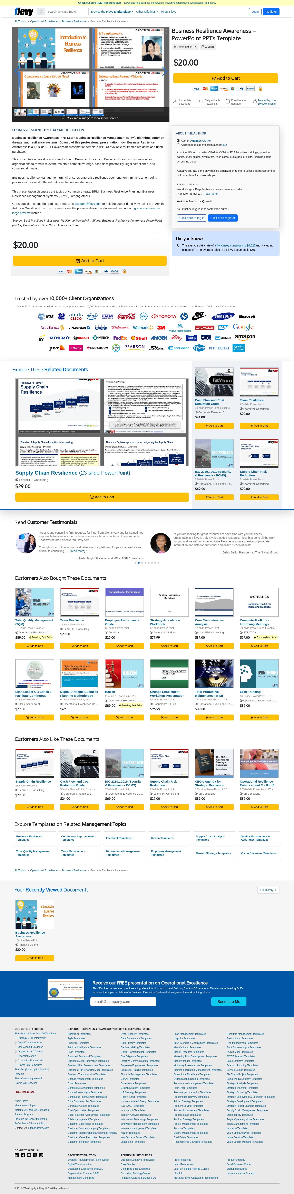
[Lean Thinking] (259, 673)
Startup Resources (237, 1168)
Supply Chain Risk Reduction (253, 473)
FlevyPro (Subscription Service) (32, 1069)
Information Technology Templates (139, 1119)
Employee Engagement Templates (139, 1065)
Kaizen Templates (162, 838)
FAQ (17, 1123)
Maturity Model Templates (188, 1061)
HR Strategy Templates (133, 1092)
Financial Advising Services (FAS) (139, 1177)
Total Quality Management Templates (33, 853)
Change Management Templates (85, 1079)
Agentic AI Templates (79, 1034)
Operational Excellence (44, 21)
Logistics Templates (184, 1038)
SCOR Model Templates (240, 1052)
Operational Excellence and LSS (85, 1168)
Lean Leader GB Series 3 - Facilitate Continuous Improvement (34, 695)
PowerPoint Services (26, 1083)
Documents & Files (165, 632)
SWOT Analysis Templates (241, 1056)
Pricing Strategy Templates (188, 1101)
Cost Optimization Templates (83, 1110)
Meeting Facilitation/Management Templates (198, 1070)
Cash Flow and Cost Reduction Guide (209, 402)
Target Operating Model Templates (245, 1119)
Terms (25, 1123)
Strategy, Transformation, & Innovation (88, 1159)
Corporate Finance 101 (212, 412)
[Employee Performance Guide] (124, 602)
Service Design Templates (241, 1070)
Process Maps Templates (187, 1114)
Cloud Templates (77, 1083)
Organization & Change (29, 1051)
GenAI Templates (130, 1079)
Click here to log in (192, 218)
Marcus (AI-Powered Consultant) (32, 1110)
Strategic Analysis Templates (242, 1083)
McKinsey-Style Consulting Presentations (196, 1177)
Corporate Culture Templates (83, 1105)
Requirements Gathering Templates (193, 1141)
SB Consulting (206, 793)
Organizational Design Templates (192, 1079)
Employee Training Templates (137, 1070)
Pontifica (114, 632)
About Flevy (168, 11)
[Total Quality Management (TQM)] (34, 602)
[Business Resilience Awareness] (34, 914)
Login (255, 11)
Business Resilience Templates (29, 838)
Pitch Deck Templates (185, 1087)
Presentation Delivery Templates (191, 1096)
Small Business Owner (239, 1164)
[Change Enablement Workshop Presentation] (169, 673)
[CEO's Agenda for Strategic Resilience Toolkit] (214, 763)
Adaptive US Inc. (29, 944)
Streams (19, 1074)
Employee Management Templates (166, 853)
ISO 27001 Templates (132, 1105)
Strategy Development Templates (245, 1101)
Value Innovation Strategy (241, 1173)
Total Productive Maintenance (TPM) (209, 693)
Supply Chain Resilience (33, 781)
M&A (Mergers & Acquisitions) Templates (196, 1043)
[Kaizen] (124, 673)
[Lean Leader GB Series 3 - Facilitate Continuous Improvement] (34, 673)
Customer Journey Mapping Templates (89, 1128)
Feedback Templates (119, 838)
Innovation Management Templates (140, 1123)
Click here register (222, 218)
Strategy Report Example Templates (246, 1105)
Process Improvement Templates (191, 1110)
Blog (42, 1123)
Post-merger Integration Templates (192, 1092)
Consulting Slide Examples (135, 1168)
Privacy (34, 1123)
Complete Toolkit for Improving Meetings (255, 622)
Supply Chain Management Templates (247, 1110)
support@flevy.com (88, 203)
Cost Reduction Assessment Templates (89, 1114)
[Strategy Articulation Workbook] (169, 602)
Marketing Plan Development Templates (195, 1056)
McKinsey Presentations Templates (193, 1065)
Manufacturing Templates (187, 1047)
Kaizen (110, 691)
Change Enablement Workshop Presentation (167, 693)
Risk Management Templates (242, 1043)
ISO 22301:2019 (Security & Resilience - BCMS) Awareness (213, 475)
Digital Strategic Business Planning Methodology (79, 693)
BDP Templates (76, 1052)
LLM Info (178, 1173)
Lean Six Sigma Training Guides (191, 1168)
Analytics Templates (78, 1043)
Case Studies (128, 1164)
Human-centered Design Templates (140, 1101)
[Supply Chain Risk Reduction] (259, 453)
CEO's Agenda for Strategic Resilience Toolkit (209, 785)
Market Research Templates (189, 1052)
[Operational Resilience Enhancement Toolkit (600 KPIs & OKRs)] (259, 763)
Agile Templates (76, 1038)
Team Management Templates (73, 853)
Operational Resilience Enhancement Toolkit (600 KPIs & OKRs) (259, 785)
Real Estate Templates (186, 1137)
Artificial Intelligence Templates (84, 1047)
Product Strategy (236, 1159)
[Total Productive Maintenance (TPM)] (214, 673)
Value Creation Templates (240, 1137)
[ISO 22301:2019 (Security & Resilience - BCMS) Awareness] (214, 453)
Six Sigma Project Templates (242, 1074)
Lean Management (184, 1164)
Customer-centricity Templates (84, 1141)
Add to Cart (226, 78)
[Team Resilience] (259, 382)
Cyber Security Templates (135, 1034)
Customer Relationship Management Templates (93, 1132)
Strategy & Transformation (30, 1038)
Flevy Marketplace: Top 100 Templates (35, 1033)
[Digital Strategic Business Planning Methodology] (79, 673)
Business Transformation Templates (87, 1074)
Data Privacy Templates (133, 1043)
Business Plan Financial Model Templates (90, 1070)
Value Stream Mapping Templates (245, 1141)
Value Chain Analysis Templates (244, 1132)
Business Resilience (74, 21)
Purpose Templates (184, 1128)
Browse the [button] (111, 11)
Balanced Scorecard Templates (85, 1056)
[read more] (78, 551)
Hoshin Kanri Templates (134, 1096)
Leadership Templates (133, 1141)
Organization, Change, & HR (83, 1173)
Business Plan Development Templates (89, 1065)
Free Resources (182, 1159)
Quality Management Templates (191, 1132)
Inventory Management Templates (139, 1128)
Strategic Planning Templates (242, 1087)
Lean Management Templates (190, 1034)
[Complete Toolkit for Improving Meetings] (259, 602)
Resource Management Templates (245, 1034)
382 (224, 144)
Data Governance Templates (136, 1038)
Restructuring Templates (240, 1038)
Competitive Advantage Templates (86, 1087)
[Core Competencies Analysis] (214, 602)
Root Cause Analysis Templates (244, 1047)
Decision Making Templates (135, 1047)
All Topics (20, 21)
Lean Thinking (250, 691)
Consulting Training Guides (135, 1173)
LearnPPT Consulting (33, 480)
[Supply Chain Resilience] (102, 422)
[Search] (67, 11)
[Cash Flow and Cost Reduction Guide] (214, 382)
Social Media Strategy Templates (244, 1079)
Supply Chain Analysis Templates (210, 838)
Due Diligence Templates (134, 1056)
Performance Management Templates (123, 853)
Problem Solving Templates (188, 1105)
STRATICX (249, 632)
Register (271, 11)
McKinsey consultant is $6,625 (236, 245)
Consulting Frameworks (29, 1060)
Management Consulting (81, 1177)
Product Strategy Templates (189, 1119)
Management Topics (26, 1105)
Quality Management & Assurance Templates (255, 838)
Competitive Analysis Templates (85, 1092)
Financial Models (25, 1056)
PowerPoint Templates (28, 1065)
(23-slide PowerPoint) (72, 473)
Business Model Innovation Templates (88, 1061)
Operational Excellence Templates (192, 1074)
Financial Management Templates (139, 1074)
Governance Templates (133, 1083)
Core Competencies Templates (84, 1101)
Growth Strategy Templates (213, 853)
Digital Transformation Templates (138, 1052)
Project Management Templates (191, 1123)
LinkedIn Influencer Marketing (31, 1119)
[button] (17, 71)
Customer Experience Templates (85, 1123)
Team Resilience (252, 400)
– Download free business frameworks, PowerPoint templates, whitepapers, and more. (147, 2)
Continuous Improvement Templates (77, 838)
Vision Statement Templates (259, 853)
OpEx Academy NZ (30, 704)
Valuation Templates (237, 1128)
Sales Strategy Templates (240, 1061)
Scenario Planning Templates (242, 1065)
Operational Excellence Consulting (218, 483)
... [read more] (209, 193)
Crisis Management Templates (84, 1119)
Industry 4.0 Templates (133, 1110)
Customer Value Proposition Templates (89, 1137)
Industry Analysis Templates (136, 1114)
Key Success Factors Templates (138, 1137)
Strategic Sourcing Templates (242, 1092)
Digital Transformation (28, 1042)
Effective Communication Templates (140, 1061)
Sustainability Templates (240, 1114)
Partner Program (24, 1114)
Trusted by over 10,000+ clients (267, 102)
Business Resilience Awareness (30, 934)
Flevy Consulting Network (28, 1078)
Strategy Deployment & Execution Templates (251, 1096)
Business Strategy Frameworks (138, 1159)
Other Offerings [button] (146, 11)
